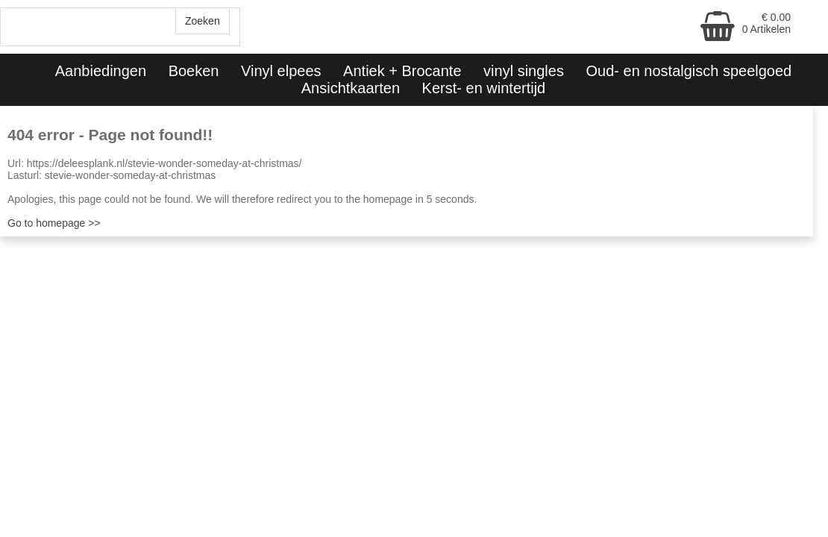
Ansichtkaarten (350, 88)
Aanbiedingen (100, 71)
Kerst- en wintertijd (484, 88)
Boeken (194, 71)
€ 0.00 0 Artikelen (766, 23)
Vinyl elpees (281, 71)
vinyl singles (523, 71)
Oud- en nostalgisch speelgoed (689, 71)
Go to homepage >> (54, 223)
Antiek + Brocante (402, 71)
